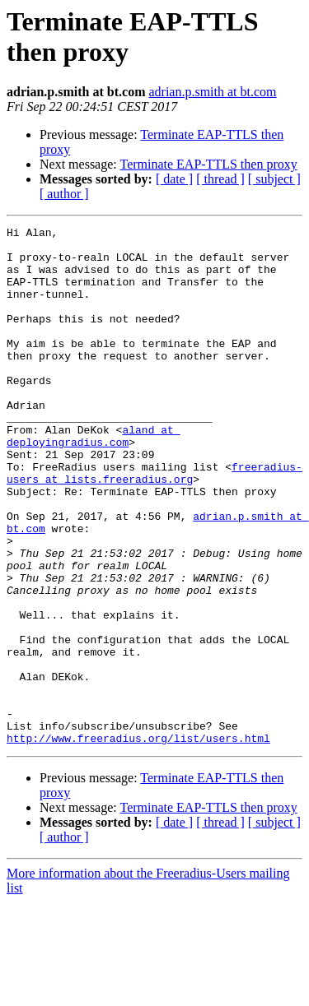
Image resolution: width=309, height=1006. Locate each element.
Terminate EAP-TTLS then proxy (208, 164)
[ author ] (64, 194)
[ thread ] (220, 179)
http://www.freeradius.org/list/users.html (138, 841)
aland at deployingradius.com (93, 479)
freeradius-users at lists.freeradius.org (154, 523)
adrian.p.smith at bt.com (212, 92)
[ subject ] (274, 179)
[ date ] (174, 179)
